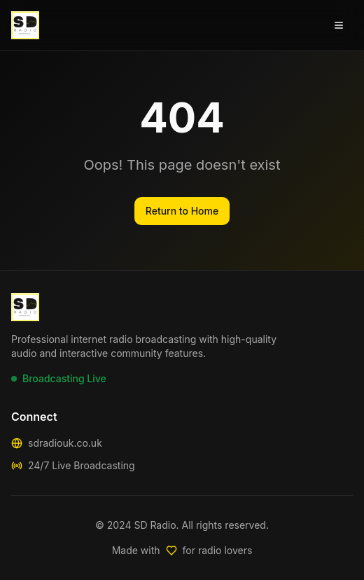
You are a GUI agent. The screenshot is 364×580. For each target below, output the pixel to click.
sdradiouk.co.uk (65, 443)
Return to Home (182, 211)
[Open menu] (339, 25)
